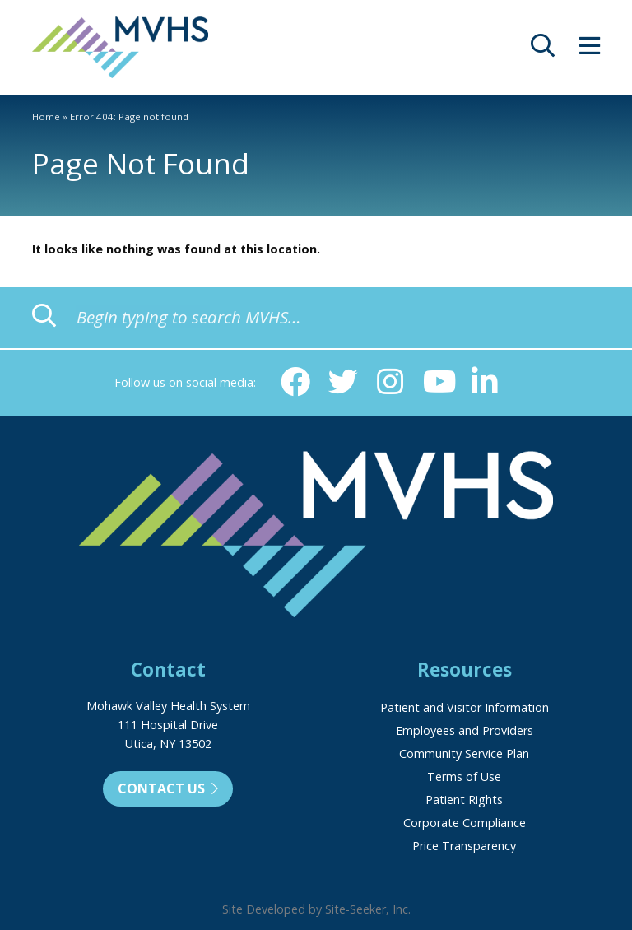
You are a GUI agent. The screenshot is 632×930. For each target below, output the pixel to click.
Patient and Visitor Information (464, 707)
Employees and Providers (464, 730)
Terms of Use (464, 776)
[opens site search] (543, 50)
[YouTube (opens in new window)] (438, 382)
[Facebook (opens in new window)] (295, 382)
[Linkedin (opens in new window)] (485, 382)
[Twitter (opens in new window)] (343, 382)
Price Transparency (464, 845)
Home (46, 116)
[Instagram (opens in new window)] (390, 382)
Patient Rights (464, 799)
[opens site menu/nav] (589, 50)
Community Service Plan (464, 753)
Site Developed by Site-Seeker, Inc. (316, 909)
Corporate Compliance (464, 822)
